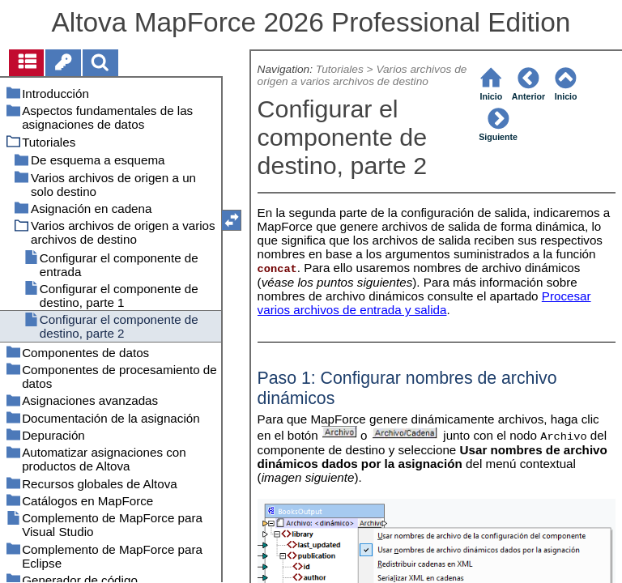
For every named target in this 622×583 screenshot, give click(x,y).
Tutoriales (340, 69)
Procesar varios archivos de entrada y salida (424, 303)
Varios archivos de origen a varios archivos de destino (362, 75)
